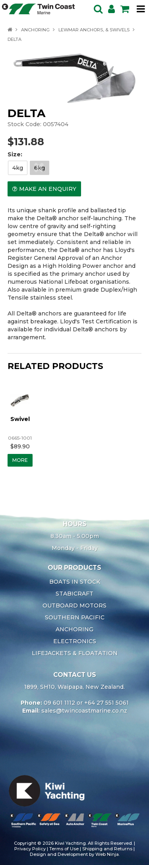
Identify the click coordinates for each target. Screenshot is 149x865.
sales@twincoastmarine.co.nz (84, 710)
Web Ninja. (107, 854)
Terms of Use (64, 849)
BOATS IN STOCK (74, 581)
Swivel (20, 419)
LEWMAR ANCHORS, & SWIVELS (94, 30)
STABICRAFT (74, 593)
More (20, 460)
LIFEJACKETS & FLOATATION (75, 653)
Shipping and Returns (107, 849)
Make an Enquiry (47, 188)
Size (14, 154)
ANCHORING (35, 30)
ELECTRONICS (74, 641)
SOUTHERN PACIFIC (74, 617)
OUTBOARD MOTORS (74, 605)
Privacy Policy (30, 849)
